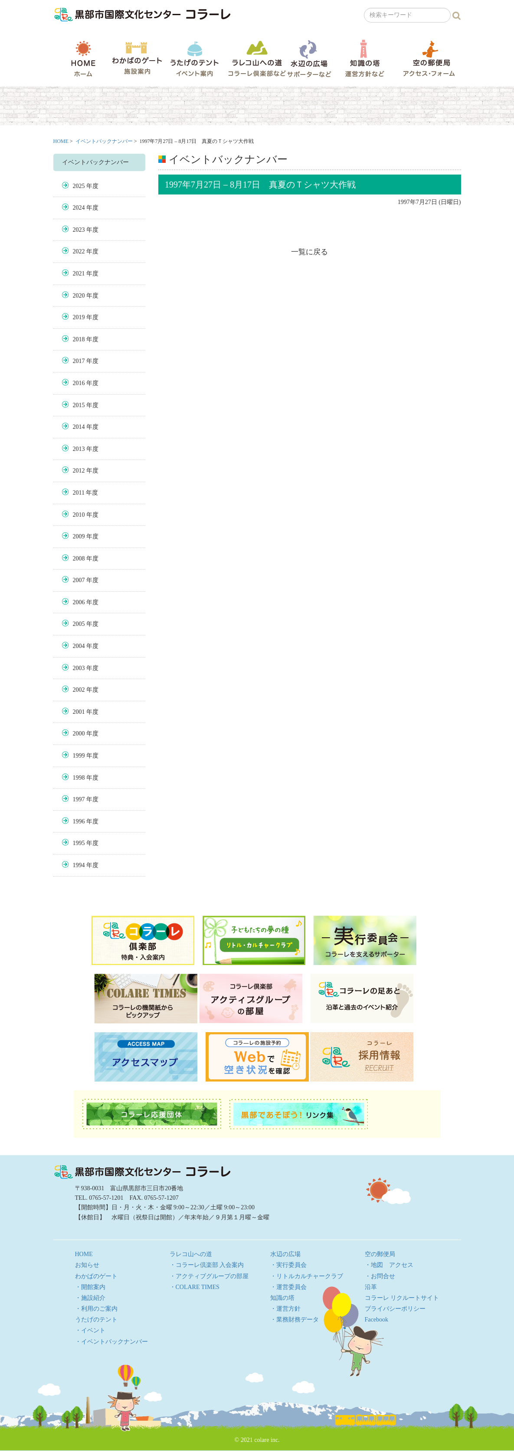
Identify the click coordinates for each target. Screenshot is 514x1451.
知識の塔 (364, 58)
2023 (79, 230)
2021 (79, 273)
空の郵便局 (429, 58)
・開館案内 (90, 1287)
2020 (79, 295)
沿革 (371, 1287)
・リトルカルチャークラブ (306, 1276)
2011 (79, 492)
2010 (79, 515)
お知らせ (87, 1265)
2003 (79, 668)
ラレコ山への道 (257, 58)
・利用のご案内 (96, 1308)
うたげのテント (194, 58)
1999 (79, 755)
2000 (79, 733)
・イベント (90, 1330)
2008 (79, 558)
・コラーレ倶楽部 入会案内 (207, 1265)
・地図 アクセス (389, 1265)
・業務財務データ (294, 1319)
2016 (79, 383)
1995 (79, 843)
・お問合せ (380, 1276)
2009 (79, 536)
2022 (79, 251)
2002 (79, 690)
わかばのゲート (136, 58)
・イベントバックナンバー (111, 1341)
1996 (79, 821)
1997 (79, 799)
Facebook (376, 1319)
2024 (79, 207)
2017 (79, 361)
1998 (79, 777)
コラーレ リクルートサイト (402, 1298)
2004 (79, 646)
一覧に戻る (309, 252)
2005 (79, 624)
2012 (79, 470)
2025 (79, 186)
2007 (79, 580)
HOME (83, 58)
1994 (79, 865)
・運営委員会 (288, 1287)
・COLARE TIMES (194, 1287)
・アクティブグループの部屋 (209, 1276)
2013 (79, 449)
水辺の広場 (308, 58)
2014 (79, 427)
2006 (79, 602)
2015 (79, 405)
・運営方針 (285, 1308)
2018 (79, 339)
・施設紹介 (90, 1298)
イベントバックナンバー (104, 141)
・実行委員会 (288, 1265)
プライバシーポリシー (395, 1308)
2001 (79, 712)
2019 (79, 317)
